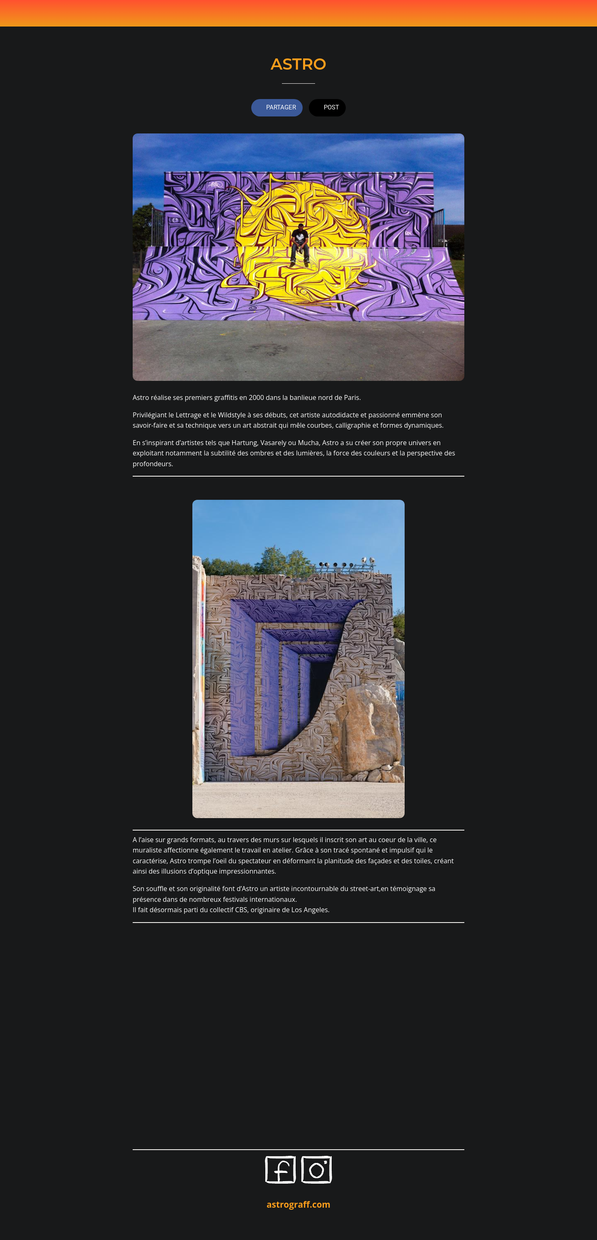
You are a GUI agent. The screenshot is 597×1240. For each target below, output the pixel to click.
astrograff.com (298, 1204)
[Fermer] (17, 13)
